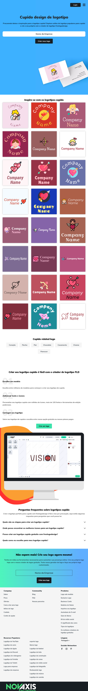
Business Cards (66, 601)
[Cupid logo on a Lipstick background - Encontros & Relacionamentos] (15, 144)
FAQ (33, 598)
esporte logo (34, 641)
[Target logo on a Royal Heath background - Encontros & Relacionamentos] (72, 259)
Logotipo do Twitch (10, 663)
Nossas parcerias (38, 601)
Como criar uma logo (11, 605)
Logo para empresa (11, 666)
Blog (33, 594)
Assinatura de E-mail (68, 612)
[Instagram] (67, 649)
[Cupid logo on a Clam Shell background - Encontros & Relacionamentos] (15, 287)
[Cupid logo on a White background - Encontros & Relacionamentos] (72, 144)
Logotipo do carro (10, 645)
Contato (6, 612)
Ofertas (6, 601)
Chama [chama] (76, 345)
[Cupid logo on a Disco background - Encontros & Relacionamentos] (44, 173)
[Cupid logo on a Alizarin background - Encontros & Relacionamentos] (44, 115)
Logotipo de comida (37, 677)
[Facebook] (63, 649)
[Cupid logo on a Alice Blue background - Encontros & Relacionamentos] (15, 201)
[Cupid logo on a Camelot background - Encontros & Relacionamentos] (44, 259)
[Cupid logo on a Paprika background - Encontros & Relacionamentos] (15, 316)
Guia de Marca (66, 616)
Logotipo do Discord (11, 652)
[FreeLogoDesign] (19, 4)
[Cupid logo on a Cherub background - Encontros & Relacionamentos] (15, 115)
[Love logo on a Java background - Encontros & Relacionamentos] (44, 316)
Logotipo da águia (10, 649)
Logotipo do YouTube (11, 641)
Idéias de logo (9, 609)
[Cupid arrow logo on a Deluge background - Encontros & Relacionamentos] (15, 259)
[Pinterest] (72, 649)
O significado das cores (69, 623)
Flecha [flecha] (24, 345)
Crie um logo (44, 426)
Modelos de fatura (67, 605)
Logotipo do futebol (36, 649)
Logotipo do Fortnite (11, 659)
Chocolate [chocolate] (47, 345)
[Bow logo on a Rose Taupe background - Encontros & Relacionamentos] (44, 144)
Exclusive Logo (66, 598)
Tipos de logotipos (67, 626)
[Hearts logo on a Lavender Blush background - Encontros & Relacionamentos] (15, 173)
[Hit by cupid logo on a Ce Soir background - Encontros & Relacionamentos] (44, 230)
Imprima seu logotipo (68, 609)
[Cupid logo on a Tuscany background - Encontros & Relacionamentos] (72, 201)
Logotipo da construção (38, 656)
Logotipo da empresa (11, 670)
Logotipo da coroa (36, 659)
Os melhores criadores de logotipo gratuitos (70, 631)
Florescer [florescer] (44, 351)
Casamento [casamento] (62, 345)
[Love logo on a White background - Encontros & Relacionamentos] (72, 316)
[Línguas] (65, 640)
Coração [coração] (12, 345)
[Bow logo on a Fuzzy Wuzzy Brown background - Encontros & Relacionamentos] (44, 287)
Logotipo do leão (36, 652)
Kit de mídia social (67, 619)
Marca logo (34, 645)
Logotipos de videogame (12, 656)
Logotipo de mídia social (38, 663)
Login (75, 5)
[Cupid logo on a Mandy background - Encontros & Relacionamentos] (72, 287)
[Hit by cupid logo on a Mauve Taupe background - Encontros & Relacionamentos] (15, 230)
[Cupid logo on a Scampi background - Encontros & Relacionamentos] (72, 173)
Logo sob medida (67, 594)
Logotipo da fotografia (38, 666)
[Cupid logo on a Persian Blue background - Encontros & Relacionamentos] (44, 201)
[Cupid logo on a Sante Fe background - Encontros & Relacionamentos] (72, 230)
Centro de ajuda (9, 616)
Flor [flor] (35, 345)
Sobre (6, 594)
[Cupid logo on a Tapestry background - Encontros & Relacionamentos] (72, 115)
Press (5, 598)
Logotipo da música (37, 674)
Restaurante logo (36, 670)
